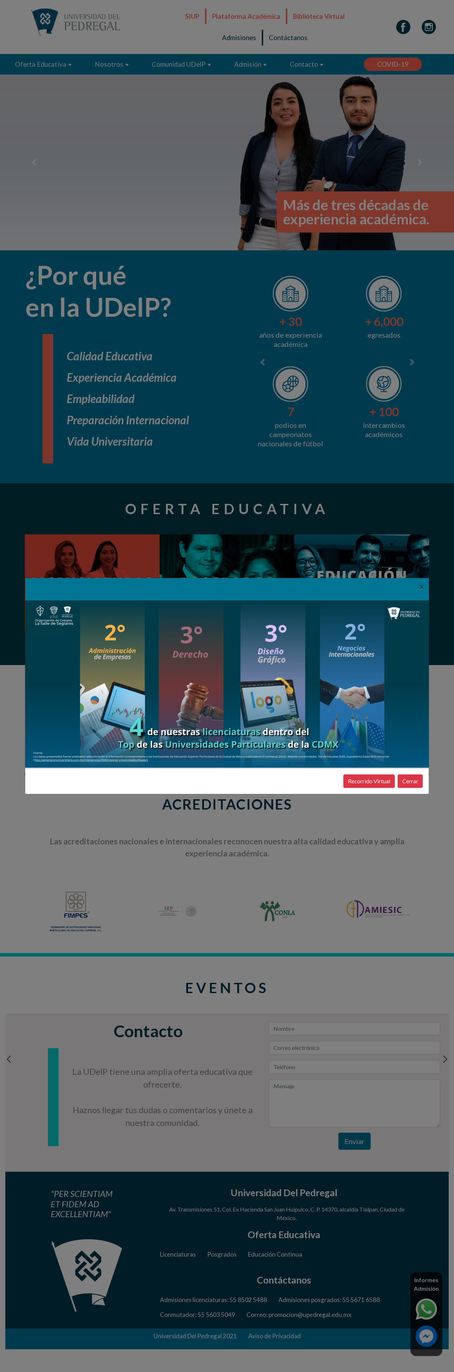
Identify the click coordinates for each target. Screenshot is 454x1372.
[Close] (422, 587)
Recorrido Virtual (369, 781)
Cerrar (410, 781)
